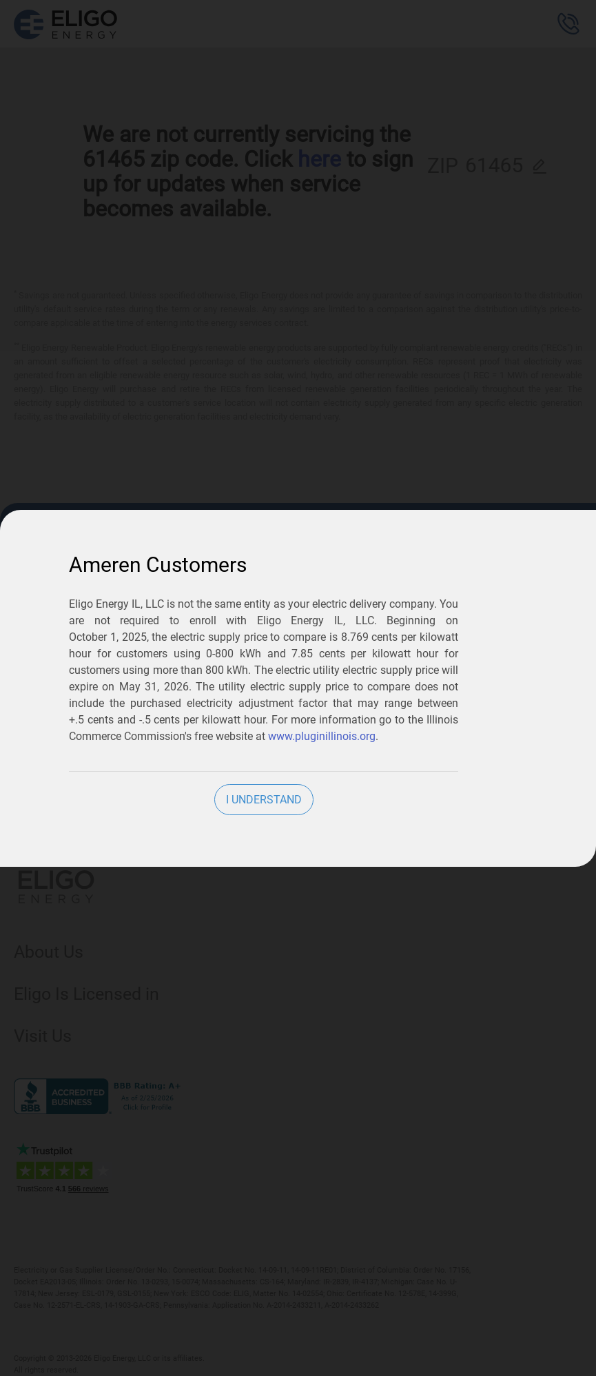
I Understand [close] (264, 799)
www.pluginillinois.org (322, 736)
